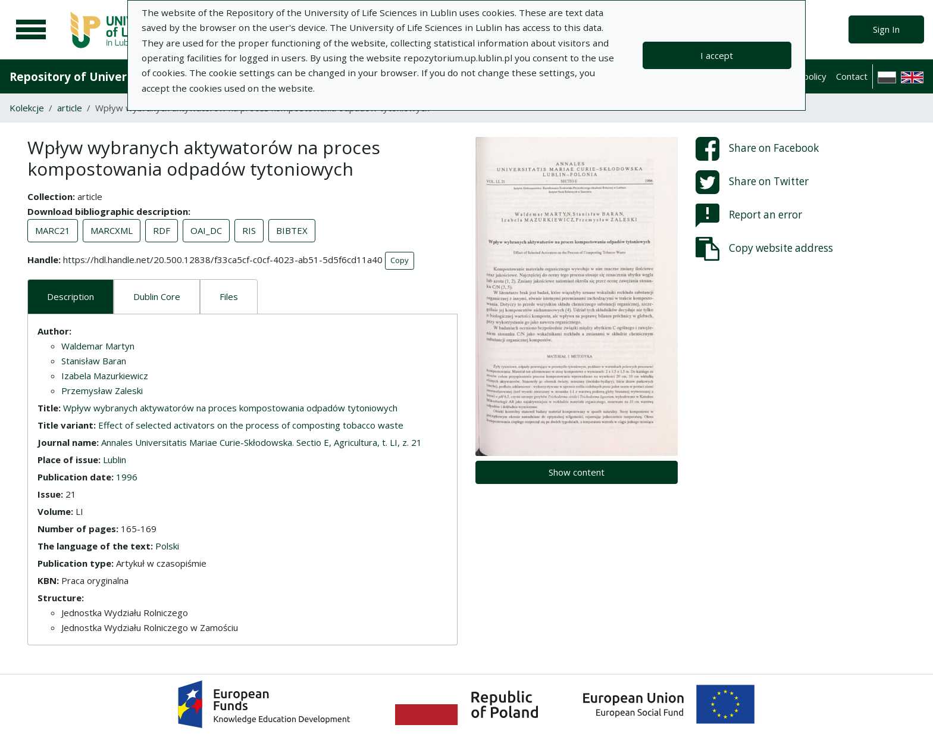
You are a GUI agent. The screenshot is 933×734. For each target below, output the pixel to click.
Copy (399, 260)
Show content (577, 472)
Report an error (749, 215)
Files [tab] (229, 296)
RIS (249, 230)
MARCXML (111, 230)
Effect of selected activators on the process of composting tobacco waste (250, 425)
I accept (716, 55)
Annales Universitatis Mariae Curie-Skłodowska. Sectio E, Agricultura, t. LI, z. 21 (261, 442)
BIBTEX (292, 230)
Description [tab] (70, 296)
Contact (852, 76)
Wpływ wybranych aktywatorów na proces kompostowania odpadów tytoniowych (230, 408)
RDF (161, 230)
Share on (757, 149)
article (69, 108)
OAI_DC (206, 230)
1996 (126, 477)
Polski (167, 546)
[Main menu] (31, 30)
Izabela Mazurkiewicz (104, 376)
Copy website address (764, 249)
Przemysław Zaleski (102, 390)
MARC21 (52, 230)
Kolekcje (27, 108)
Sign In (886, 29)
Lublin (114, 460)
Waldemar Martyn (97, 346)
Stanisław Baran (93, 361)
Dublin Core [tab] (156, 296)
